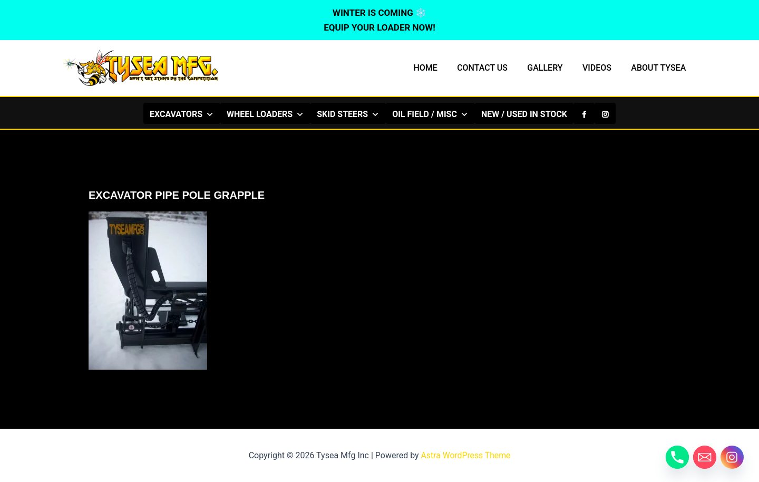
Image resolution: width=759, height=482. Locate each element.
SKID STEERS (348, 114)
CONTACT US (492, 68)
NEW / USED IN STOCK (524, 114)
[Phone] (677, 457)
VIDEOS (601, 68)
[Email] (704, 457)
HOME (438, 68)
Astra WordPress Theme (465, 455)
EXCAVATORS (182, 114)
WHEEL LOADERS (265, 114)
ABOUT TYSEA (659, 68)
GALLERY (552, 68)
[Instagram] (605, 113)
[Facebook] (584, 113)
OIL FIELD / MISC (430, 114)
